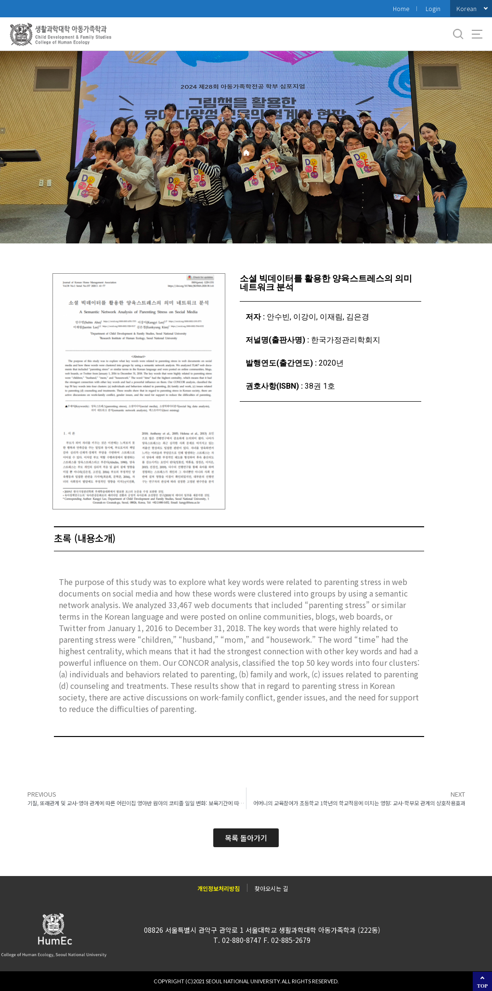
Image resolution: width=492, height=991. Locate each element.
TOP (482, 986)
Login (433, 8)
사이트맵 (477, 34)
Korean (466, 8)
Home (401, 8)
